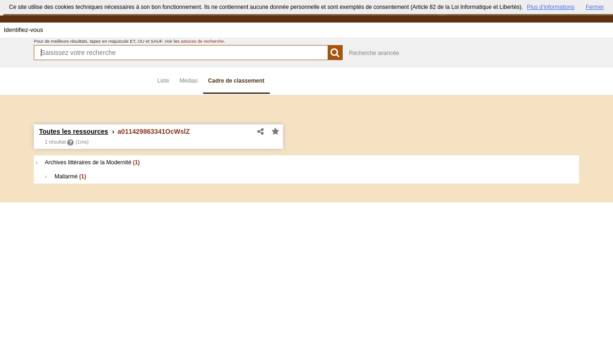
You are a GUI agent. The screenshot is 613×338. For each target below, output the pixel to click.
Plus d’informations (550, 7)
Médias (189, 80)
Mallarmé (65, 176)
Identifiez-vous (23, 29)
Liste (163, 80)
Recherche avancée (374, 53)
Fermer (595, 7)
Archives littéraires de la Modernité (88, 162)
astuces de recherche (202, 41)
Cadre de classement (236, 80)
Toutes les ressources (73, 131)
